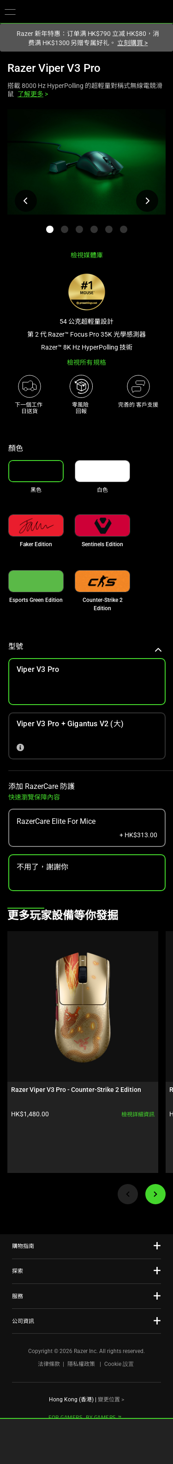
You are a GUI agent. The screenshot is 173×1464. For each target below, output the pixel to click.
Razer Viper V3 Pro (54, 68)
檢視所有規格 (86, 362)
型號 (85, 646)
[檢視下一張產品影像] (147, 201)
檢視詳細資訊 (138, 1114)
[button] (10, 11)
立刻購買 (132, 43)
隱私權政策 (81, 1364)
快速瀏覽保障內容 (34, 797)
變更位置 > (111, 1399)
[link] (102, 471)
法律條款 (49, 1364)
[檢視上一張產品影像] (26, 201)
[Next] (155, 1194)
